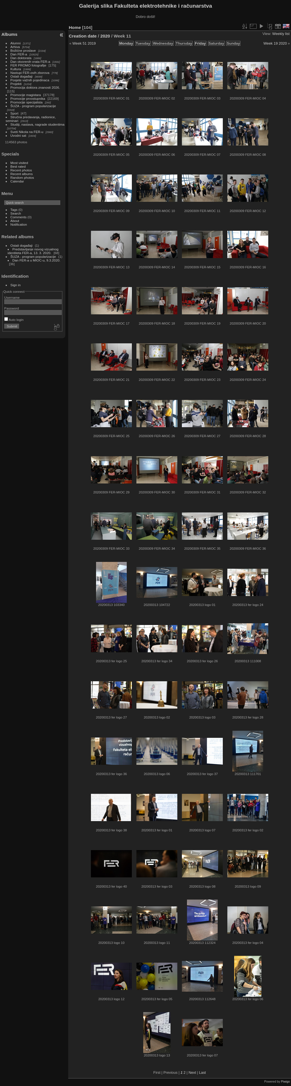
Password (11, 308)
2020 (105, 36)
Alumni (16, 43)
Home (75, 27)
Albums (9, 34)
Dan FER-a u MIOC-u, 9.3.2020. (37, 260)
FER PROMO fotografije (28, 65)
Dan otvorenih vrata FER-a (30, 61)
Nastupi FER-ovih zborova (30, 72)
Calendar (17, 181)
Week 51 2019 (84, 43)
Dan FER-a (19, 54)
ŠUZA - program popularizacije (33, 106)
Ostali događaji (22, 76)
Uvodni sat (18, 135)
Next (192, 1072)
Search (16, 213)
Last (202, 1072)
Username (12, 297)
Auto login (14, 319)
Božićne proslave (23, 50)
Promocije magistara (26, 95)
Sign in (16, 285)
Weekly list (281, 34)
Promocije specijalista (27, 102)
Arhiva (15, 47)
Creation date (83, 36)
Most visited (19, 163)
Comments (19, 217)
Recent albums (22, 174)
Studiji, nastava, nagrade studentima (38, 124)
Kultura (16, 69)
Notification (19, 224)
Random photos (22, 177)
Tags (14, 209)
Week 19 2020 (275, 43)
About (15, 221)
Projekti (16, 84)
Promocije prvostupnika (28, 98)
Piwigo (285, 1081)
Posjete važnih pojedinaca (30, 80)
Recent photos (21, 170)
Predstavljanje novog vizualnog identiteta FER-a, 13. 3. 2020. (33, 251)
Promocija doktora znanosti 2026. (35, 87)
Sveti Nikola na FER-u (27, 132)
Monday (126, 43)
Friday (200, 43)
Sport (14, 113)
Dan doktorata (21, 58)
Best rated (18, 166)
